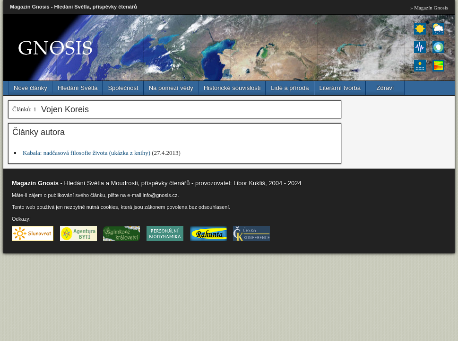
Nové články (30, 87)
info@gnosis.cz (160, 195)
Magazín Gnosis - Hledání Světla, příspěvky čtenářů (73, 6)
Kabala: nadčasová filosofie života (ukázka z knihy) (86, 152)
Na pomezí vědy (171, 87)
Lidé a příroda (290, 87)
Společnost (123, 87)
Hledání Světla (78, 87)
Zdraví (385, 87)
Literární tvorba (340, 87)
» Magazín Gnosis (429, 7)
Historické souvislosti (232, 87)
